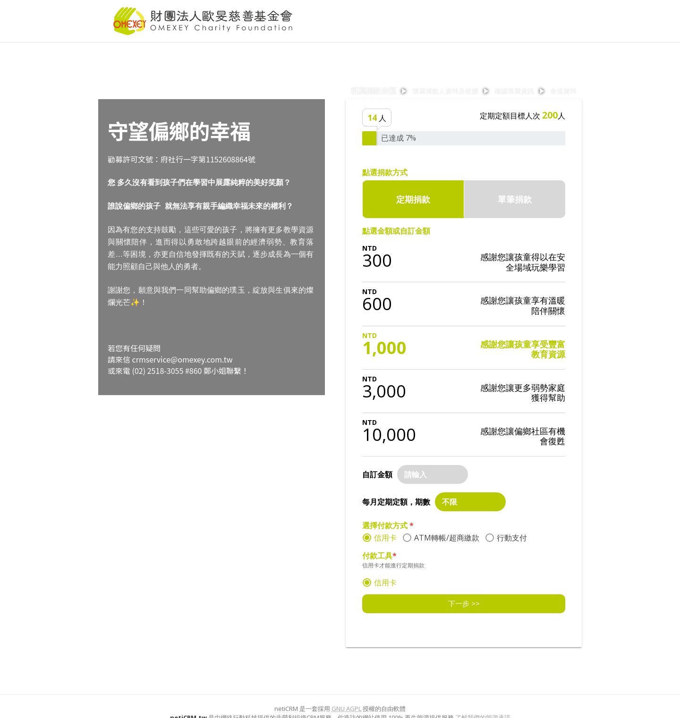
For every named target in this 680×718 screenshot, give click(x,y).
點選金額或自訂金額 (396, 231)
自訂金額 (377, 474)
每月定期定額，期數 (396, 502)
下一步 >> (464, 603)
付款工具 (379, 555)
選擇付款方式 (388, 525)
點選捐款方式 (385, 172)
